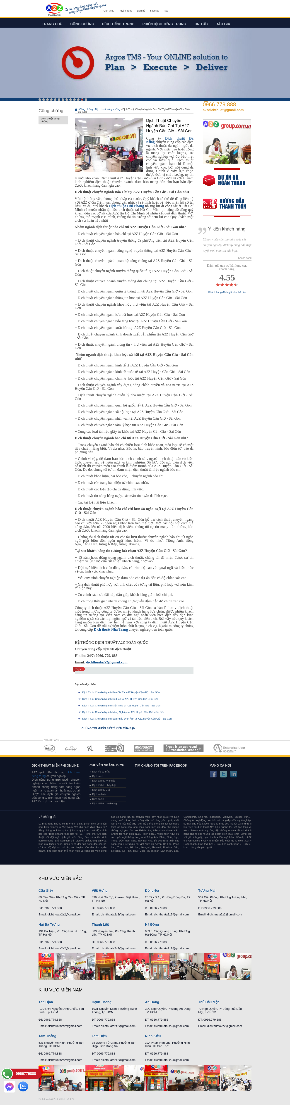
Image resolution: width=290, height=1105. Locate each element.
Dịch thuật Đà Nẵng (169, 140)
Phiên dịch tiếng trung (164, 24)
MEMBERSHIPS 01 (49, 748)
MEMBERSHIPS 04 (114, 748)
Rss (166, 10)
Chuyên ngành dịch (106, 765)
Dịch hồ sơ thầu (101, 771)
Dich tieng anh (54, 10)
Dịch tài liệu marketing (104, 803)
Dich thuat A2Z (47, 1099)
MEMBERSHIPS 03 (90, 748)
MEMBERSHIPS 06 (183, 748)
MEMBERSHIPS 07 (229, 748)
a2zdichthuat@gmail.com (223, 110)
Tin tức (201, 24)
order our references (228, 204)
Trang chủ (52, 24)
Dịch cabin (98, 799)
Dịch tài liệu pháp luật (104, 785)
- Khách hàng (244, 258)
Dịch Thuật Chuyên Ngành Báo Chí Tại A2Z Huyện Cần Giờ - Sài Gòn (121, 692)
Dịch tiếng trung (118, 24)
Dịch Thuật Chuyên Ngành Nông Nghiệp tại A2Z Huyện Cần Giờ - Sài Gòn (123, 712)
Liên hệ (141, 10)
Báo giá (223, 24)
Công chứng (82, 24)
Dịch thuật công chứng (53, 120)
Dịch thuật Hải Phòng (126, 206)
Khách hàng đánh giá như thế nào (227, 292)
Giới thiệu (109, 10)
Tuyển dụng (125, 10)
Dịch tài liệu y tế (101, 789)
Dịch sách (97, 776)
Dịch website (99, 794)
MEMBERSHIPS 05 (143, 748)
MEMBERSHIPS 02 (71, 748)
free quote (224, 183)
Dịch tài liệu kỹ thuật (103, 780)
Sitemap (154, 10)
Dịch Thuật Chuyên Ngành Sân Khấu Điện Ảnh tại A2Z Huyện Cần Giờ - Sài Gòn (127, 718)
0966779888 (26, 1074)
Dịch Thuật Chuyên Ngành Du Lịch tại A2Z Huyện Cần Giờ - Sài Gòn (120, 699)
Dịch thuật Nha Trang (111, 629)
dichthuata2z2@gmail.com (106, 662)
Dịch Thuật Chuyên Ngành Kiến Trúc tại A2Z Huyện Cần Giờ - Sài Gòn (121, 705)
